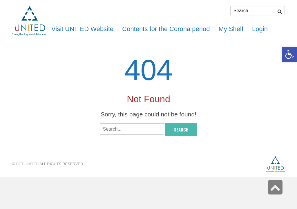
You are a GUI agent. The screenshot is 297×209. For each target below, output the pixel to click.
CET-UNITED (27, 164)
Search (181, 129)
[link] (231, 29)
